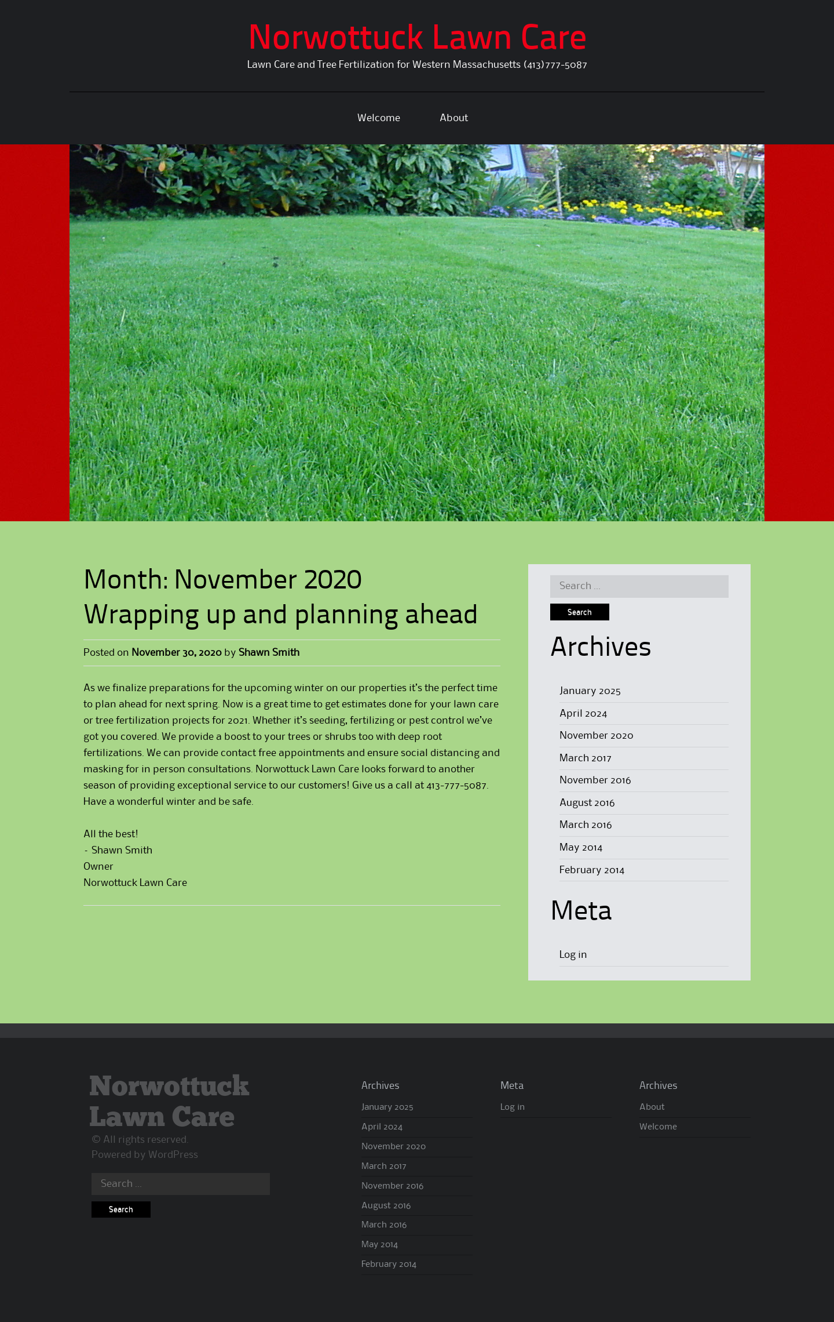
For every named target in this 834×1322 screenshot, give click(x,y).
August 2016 (587, 803)
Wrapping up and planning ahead (280, 616)
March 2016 (585, 825)
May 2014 (580, 847)
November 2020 (596, 735)
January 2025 (590, 691)
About (454, 118)
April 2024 (583, 713)
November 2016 (595, 780)
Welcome (378, 118)
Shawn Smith (269, 653)
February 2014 (591, 870)
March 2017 (585, 758)
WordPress (173, 1155)
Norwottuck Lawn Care (417, 40)
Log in (573, 955)
